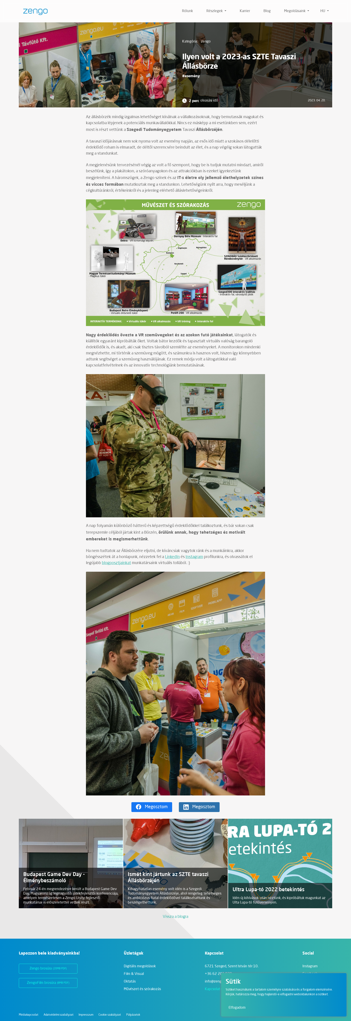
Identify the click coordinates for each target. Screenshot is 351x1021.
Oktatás (130, 981)
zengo (206, 41)
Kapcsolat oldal (216, 989)
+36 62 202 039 (218, 974)
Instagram (194, 557)
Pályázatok (133, 1014)
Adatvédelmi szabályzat (58, 1014)
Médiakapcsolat (28, 1014)
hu (323, 11)
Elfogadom (237, 1008)
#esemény (190, 75)
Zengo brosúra (48, 968)
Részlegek (215, 11)
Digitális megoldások (140, 966)
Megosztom (156, 807)
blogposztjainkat (116, 563)
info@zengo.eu (216, 981)
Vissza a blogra (175, 917)
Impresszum (86, 1014)
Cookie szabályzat (109, 1014)
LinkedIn (172, 557)
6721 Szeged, (231, 966)
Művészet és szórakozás (142, 989)
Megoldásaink (295, 11)
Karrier (245, 11)
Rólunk (187, 11)
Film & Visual (134, 974)
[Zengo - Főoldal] (34, 11)
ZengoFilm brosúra (48, 983)
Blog (267, 11)
